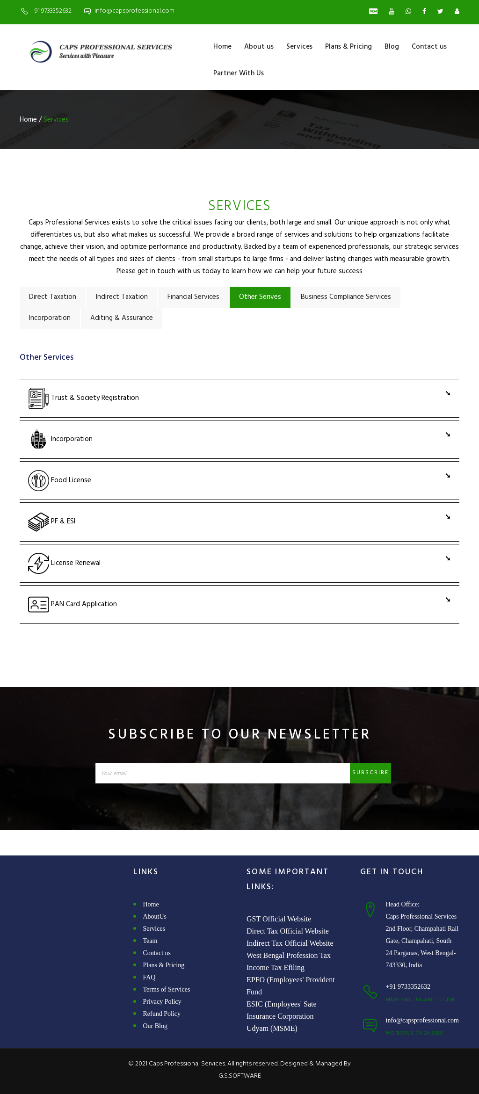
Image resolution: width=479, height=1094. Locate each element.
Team (150, 940)
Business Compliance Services (346, 297)
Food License (59, 480)
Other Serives (260, 297)
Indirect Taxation (122, 297)
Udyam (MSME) (272, 1028)
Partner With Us (238, 73)
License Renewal (64, 563)
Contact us (429, 46)
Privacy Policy (162, 1001)
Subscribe (370, 772)
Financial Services (193, 297)
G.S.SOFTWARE (239, 1076)
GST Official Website (279, 919)
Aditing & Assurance (121, 318)
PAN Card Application (72, 604)
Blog (392, 46)
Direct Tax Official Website (288, 931)
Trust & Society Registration (83, 398)
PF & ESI (51, 521)
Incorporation (50, 318)
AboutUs (155, 916)
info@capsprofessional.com (134, 11)
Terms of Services (166, 989)
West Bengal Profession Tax (289, 955)
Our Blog (155, 1025)
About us (259, 46)
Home (222, 46)
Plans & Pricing (348, 46)
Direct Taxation (52, 297)
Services (299, 46)
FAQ (149, 977)
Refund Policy (162, 1013)
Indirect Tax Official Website (290, 943)
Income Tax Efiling (276, 967)
